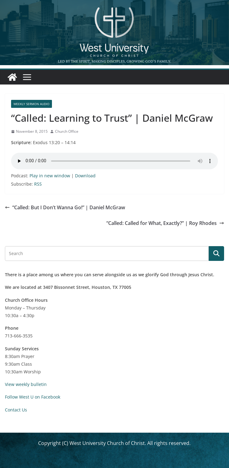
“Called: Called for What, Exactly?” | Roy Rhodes (165, 223)
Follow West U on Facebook (32, 397)
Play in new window (50, 176)
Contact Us (16, 410)
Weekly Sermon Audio (31, 104)
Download (85, 176)
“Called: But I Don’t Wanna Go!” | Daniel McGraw (65, 207)
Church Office (66, 131)
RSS (38, 184)
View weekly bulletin (26, 384)
